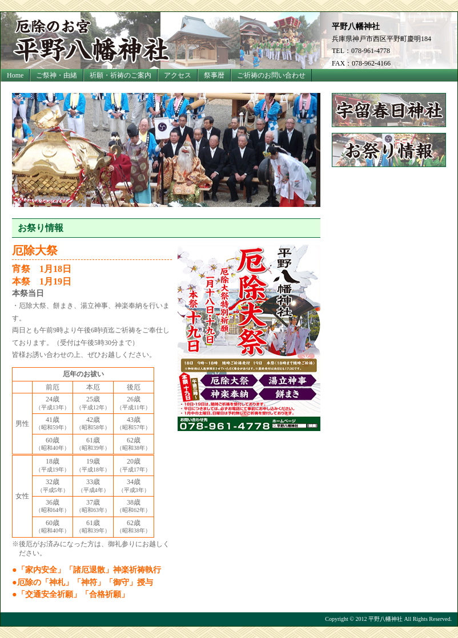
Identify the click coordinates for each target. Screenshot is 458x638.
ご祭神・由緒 (56, 75)
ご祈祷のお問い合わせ (271, 75)
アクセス (177, 75)
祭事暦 (214, 75)
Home (15, 75)
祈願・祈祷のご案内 (120, 75)
